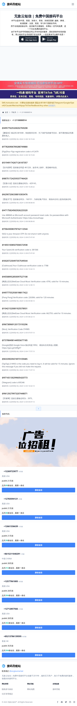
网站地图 (31, 689)
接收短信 (38, 490)
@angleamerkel (16, 671)
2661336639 (11, 526)
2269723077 (11, 471)
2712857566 (11, 608)
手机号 (13, 112)
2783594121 (11, 498)
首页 (5, 112)
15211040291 (12, 553)
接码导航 (56, 689)
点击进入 (52, 105)
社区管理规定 (7, 694)
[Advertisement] (38, 63)
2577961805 (11, 581)
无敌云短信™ (12, 702)
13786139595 (12, 636)
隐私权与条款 (7, 689)
